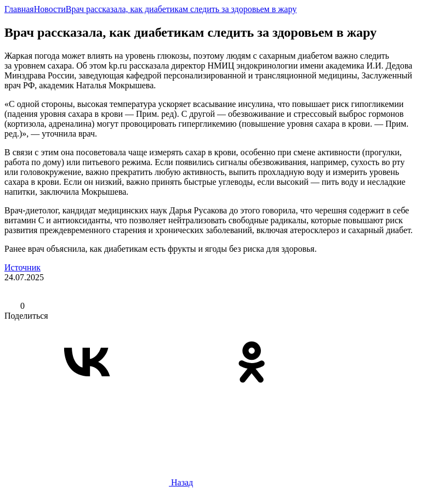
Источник (22, 267)
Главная (19, 9)
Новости (50, 9)
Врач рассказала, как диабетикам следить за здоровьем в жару (181, 9)
